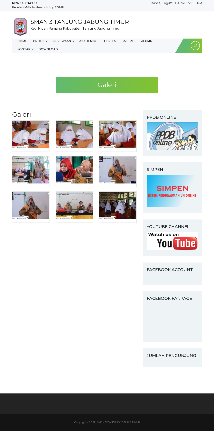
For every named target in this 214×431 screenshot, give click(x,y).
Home (22, 41)
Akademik (87, 41)
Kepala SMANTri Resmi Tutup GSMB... (39, 7)
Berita (110, 41)
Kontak (23, 49)
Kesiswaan (62, 41)
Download (48, 49)
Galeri (127, 41)
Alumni (147, 41)
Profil (39, 41)
